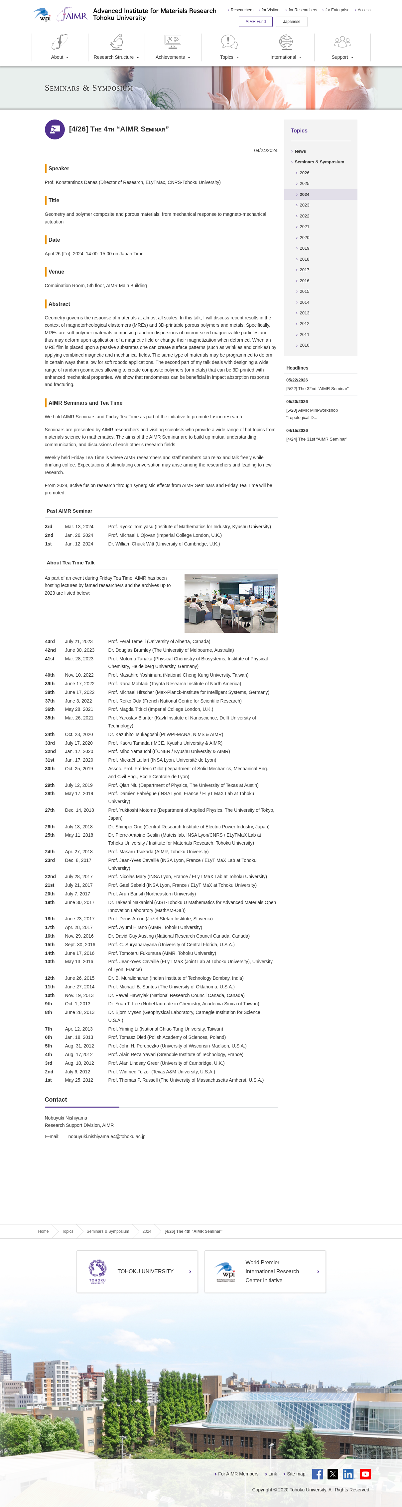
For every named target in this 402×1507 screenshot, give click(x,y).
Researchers (242, 10)
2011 (305, 334)
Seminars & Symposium (319, 161)
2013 (305, 312)
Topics (229, 47)
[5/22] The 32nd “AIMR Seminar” (317, 388)
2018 (305, 259)
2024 (305, 194)
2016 (305, 280)
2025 (305, 183)
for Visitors (271, 10)
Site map (296, 1473)
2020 (305, 237)
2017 (305, 269)
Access (364, 10)
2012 (305, 323)
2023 (305, 205)
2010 (305, 345)
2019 (305, 248)
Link (273, 1473)
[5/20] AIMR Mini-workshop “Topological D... (312, 414)
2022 (305, 215)
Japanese (291, 21)
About (60, 47)
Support (342, 47)
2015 (305, 291)
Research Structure (114, 47)
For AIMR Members (238, 1473)
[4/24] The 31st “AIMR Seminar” (316, 439)
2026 (305, 172)
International (283, 47)
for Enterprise (337, 10)
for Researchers (303, 10)
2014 (305, 302)
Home (43, 1231)
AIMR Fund (256, 21)
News (300, 151)
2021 (305, 226)
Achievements (170, 47)
